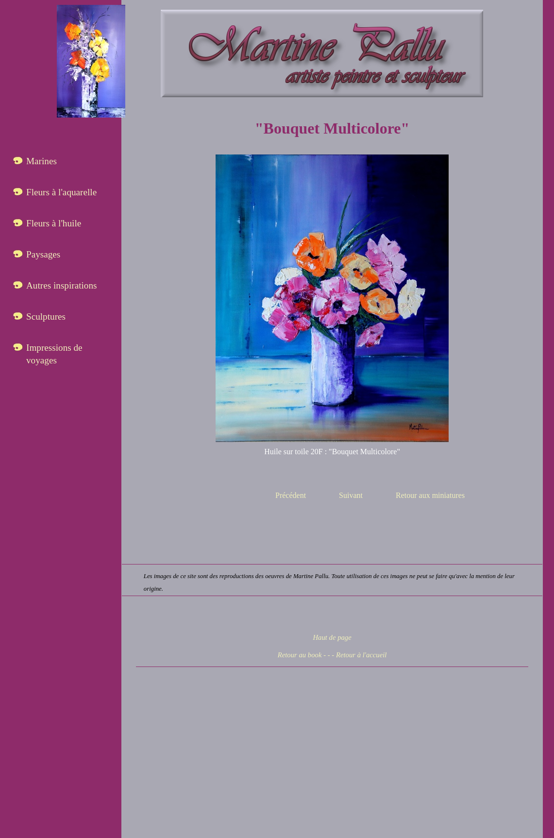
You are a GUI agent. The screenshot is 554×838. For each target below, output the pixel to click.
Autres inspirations (61, 285)
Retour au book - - (304, 655)
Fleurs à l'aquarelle (61, 192)
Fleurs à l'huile (53, 223)
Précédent (290, 495)
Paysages (43, 254)
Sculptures (46, 316)
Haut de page (332, 637)
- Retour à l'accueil (359, 655)
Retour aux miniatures (430, 495)
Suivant (351, 495)
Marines (41, 161)
